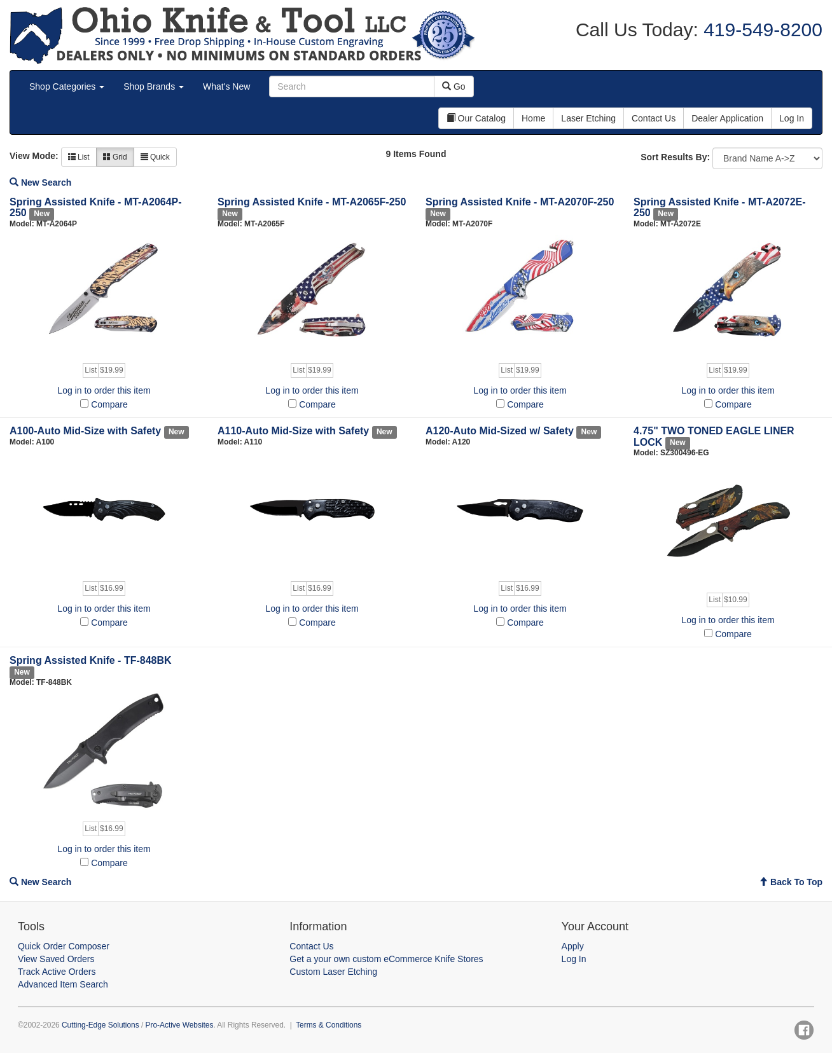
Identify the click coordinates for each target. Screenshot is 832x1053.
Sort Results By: (675, 157)
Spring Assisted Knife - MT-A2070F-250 (520, 201)
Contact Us (311, 946)
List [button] (79, 157)
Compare (109, 404)
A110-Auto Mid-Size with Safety (293, 430)
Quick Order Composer (63, 946)
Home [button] (533, 118)
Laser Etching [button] (588, 118)
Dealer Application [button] (727, 118)
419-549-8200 (760, 29)
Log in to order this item (103, 390)
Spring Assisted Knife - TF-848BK (91, 660)
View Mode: (34, 156)
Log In (574, 959)
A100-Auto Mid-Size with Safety (85, 430)
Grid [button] (115, 157)
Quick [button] (155, 157)
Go (454, 86)
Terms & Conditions (328, 1025)
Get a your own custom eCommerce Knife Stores (386, 959)
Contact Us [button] (654, 118)
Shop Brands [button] (153, 86)
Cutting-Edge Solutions (100, 1025)
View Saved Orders (56, 959)
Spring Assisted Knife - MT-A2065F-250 (312, 201)
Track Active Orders (56, 972)
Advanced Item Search (63, 984)
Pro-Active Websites (180, 1025)
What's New (226, 86)
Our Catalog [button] (476, 118)
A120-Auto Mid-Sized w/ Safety (500, 430)
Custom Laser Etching (333, 972)
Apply (573, 946)
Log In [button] (791, 118)
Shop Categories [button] (66, 86)
